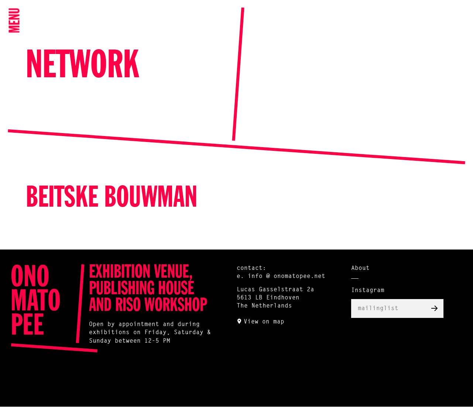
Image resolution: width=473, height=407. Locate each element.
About (360, 268)
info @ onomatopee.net (286, 276)
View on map (264, 322)
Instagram (367, 291)
